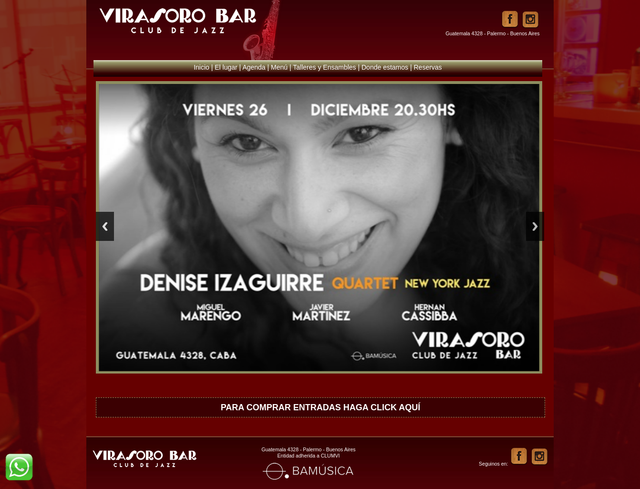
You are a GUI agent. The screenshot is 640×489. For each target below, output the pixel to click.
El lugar (226, 67)
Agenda (253, 67)
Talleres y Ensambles (324, 67)
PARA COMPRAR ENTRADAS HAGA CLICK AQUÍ (321, 407)
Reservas (427, 67)
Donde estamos (384, 67)
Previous (105, 226)
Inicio (201, 67)
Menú (279, 67)
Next (535, 226)
